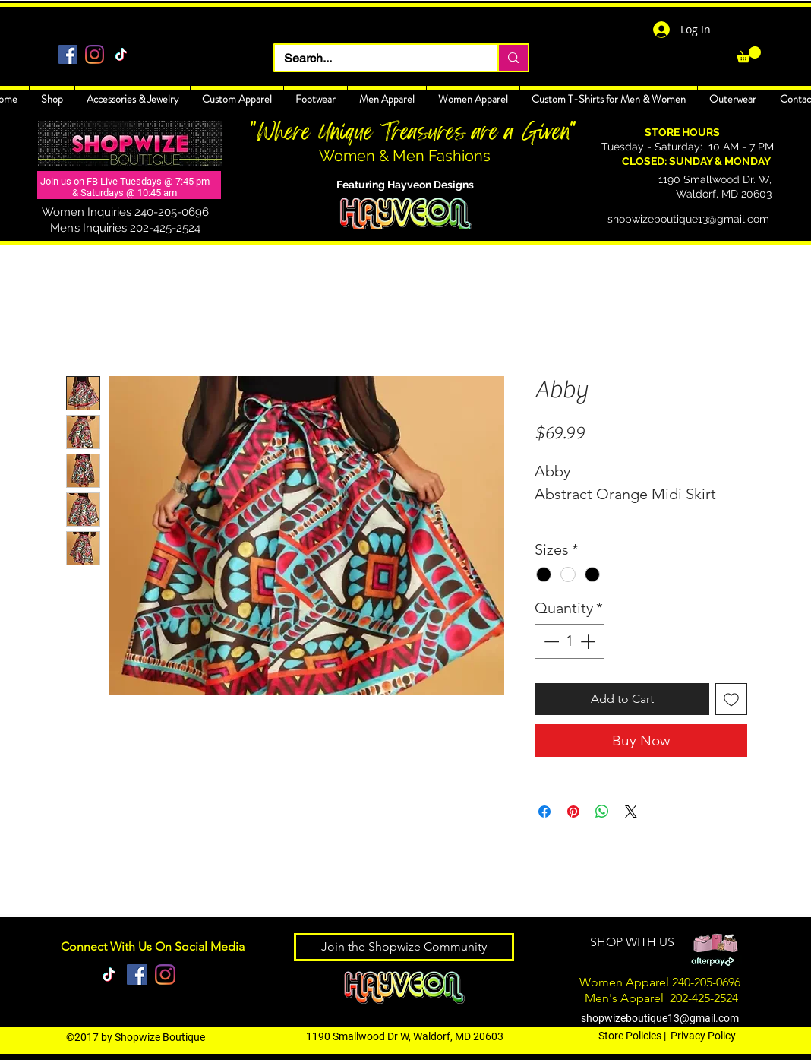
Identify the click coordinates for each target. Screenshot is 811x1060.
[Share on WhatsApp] (602, 811)
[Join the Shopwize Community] (404, 947)
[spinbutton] (569, 641)
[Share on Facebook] (544, 811)
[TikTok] (121, 54)
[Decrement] (550, 641)
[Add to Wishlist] (731, 699)
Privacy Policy (703, 1036)
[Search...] (374, 58)
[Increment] (589, 641)
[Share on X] (631, 811)
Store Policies (629, 1036)
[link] (749, 54)
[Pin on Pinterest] (573, 811)
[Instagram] (94, 54)
